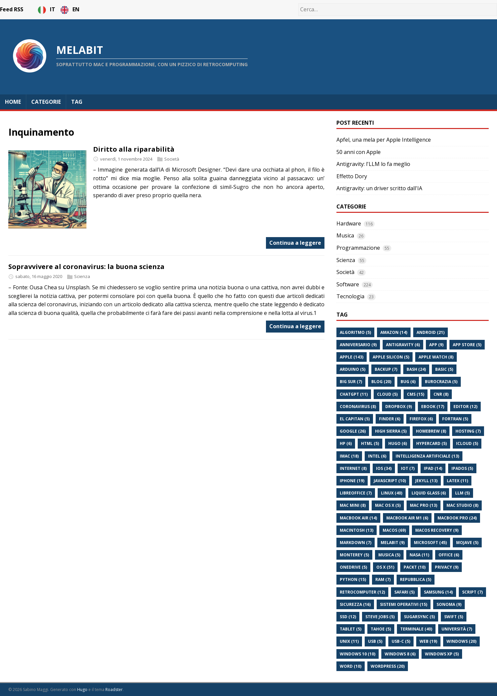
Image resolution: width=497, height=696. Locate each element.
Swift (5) (453, 617)
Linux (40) (391, 493)
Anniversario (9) (358, 345)
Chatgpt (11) (354, 394)
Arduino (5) (352, 369)
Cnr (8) (441, 394)
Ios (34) (384, 468)
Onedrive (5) (353, 567)
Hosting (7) (468, 431)
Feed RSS (11, 9)
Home (13, 101)
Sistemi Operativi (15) (403, 604)
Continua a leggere (295, 242)
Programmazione (358, 247)
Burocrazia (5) (441, 381)
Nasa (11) (419, 555)
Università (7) (456, 629)
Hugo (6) (397, 443)
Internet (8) (353, 468)
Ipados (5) (462, 468)
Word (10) (350, 666)
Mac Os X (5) (388, 505)
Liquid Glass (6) (429, 493)
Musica (345, 235)
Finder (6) (389, 419)
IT (47, 9)
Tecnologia (350, 296)
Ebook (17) (432, 406)
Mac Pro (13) (423, 505)
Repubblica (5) (415, 579)
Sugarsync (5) (419, 617)
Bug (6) (408, 381)
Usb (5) (375, 641)
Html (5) (370, 443)
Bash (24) (416, 369)
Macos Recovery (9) (436, 530)
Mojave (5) (467, 542)
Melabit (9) (393, 542)
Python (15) (353, 579)
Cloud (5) (387, 394)
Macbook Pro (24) (457, 518)
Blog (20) (381, 381)
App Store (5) (467, 345)
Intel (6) (377, 456)
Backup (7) (386, 369)
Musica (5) (389, 555)
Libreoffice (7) (356, 493)
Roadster (114, 689)
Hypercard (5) (431, 443)
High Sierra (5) (391, 431)
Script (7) (472, 592)
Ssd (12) (348, 617)
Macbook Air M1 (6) (407, 518)
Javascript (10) (390, 481)
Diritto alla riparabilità (134, 149)
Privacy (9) (446, 567)
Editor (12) (465, 406)
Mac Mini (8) (353, 505)
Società (171, 159)
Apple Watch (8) (436, 357)
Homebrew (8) (431, 431)
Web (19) (428, 641)
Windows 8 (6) (400, 654)
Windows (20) (461, 641)
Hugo (82, 689)
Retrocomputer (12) (362, 592)
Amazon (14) (393, 332)
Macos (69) (394, 530)
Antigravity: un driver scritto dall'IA (379, 188)
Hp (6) (346, 443)
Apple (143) (351, 357)
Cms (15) (415, 394)
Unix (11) (349, 641)
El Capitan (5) (355, 419)
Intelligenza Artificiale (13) (427, 456)
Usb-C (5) (401, 641)
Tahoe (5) (381, 629)
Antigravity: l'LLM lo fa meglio (373, 164)
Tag (76, 101)
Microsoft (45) (430, 542)
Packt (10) (415, 567)
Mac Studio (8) (462, 505)
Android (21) (430, 332)
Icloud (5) (467, 443)
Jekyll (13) (426, 481)
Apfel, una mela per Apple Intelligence (383, 139)
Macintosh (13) (356, 530)
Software (347, 284)
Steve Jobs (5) (380, 617)
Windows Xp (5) (442, 654)
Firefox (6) (421, 419)
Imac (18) (349, 456)
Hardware (348, 223)
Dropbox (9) (398, 406)
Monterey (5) (354, 555)
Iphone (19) (352, 481)
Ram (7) (383, 579)
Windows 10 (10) (357, 654)
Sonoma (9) (448, 604)
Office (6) (448, 555)
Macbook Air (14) (358, 518)
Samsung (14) (438, 592)
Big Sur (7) (351, 381)
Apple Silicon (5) (391, 357)
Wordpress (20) (388, 666)
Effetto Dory (351, 176)
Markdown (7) (355, 542)
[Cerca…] (397, 9)
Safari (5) (404, 592)
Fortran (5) (455, 419)
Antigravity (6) (403, 345)
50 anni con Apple (358, 152)
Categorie (46, 101)
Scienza (82, 276)
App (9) (436, 345)
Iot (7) (408, 468)
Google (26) (353, 431)
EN (70, 9)
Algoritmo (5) (355, 332)
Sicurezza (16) (355, 604)
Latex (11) (457, 481)
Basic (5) (444, 369)
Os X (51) (385, 567)
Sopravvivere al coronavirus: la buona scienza (86, 266)
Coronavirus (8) (358, 406)
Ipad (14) (433, 468)
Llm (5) (462, 493)
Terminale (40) (416, 629)
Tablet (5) (350, 629)
